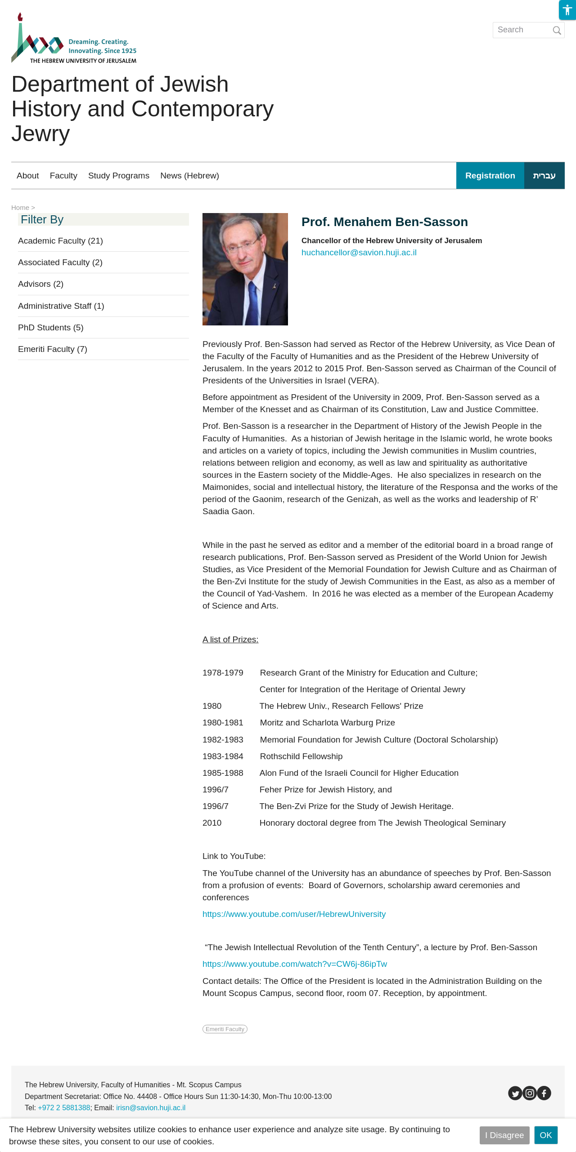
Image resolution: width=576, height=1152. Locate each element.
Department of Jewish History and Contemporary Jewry (142, 108)
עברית (544, 175)
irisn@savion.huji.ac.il (150, 1108)
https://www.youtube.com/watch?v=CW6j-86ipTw (294, 964)
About (28, 175)
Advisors (40, 284)
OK (546, 1135)
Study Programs (118, 175)
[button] (567, 10)
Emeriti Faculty (52, 349)
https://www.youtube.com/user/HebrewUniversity (294, 914)
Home (20, 207)
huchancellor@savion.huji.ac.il (359, 252)
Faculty (63, 175)
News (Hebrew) (189, 175)
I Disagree (504, 1135)
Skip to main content (38, 6)
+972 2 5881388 (64, 1108)
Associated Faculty (60, 262)
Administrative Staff (61, 306)
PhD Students (51, 327)
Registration (490, 175)
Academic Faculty (60, 240)
